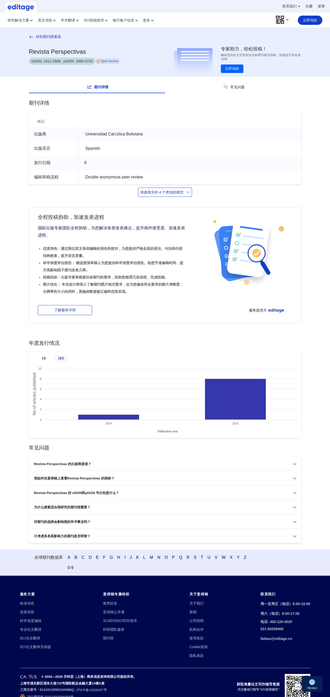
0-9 (290, 552)
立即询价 (232, 69)
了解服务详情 (65, 310)
